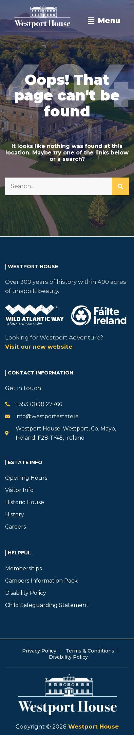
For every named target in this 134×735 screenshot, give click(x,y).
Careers (15, 526)
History (14, 514)
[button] (104, 21)
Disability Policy (25, 593)
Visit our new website (38, 346)
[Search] (120, 186)
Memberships (23, 568)
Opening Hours (26, 478)
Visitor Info (19, 490)
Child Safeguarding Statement (47, 605)
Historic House (24, 502)
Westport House (92, 726)
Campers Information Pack (41, 580)
